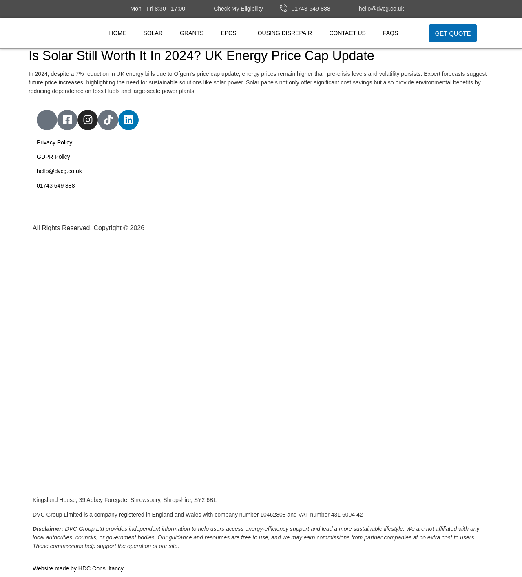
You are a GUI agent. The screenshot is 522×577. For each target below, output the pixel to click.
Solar (153, 33)
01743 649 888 (56, 185)
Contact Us (347, 33)
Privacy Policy (54, 142)
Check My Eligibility (238, 8)
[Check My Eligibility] (205, 8)
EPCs (228, 33)
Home (117, 33)
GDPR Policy (53, 156)
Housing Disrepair (283, 33)
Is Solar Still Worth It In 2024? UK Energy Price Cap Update (201, 55)
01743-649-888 (311, 8)
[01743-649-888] (283, 8)
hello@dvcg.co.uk (381, 8)
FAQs (390, 33)
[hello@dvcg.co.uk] (351, 8)
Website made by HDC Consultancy (78, 568)
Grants (191, 33)
